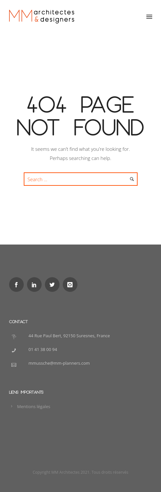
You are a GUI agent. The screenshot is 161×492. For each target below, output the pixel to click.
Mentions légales (33, 406)
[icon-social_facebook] (18, 284)
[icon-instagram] (72, 284)
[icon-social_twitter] (54, 284)
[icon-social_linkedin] (36, 284)
